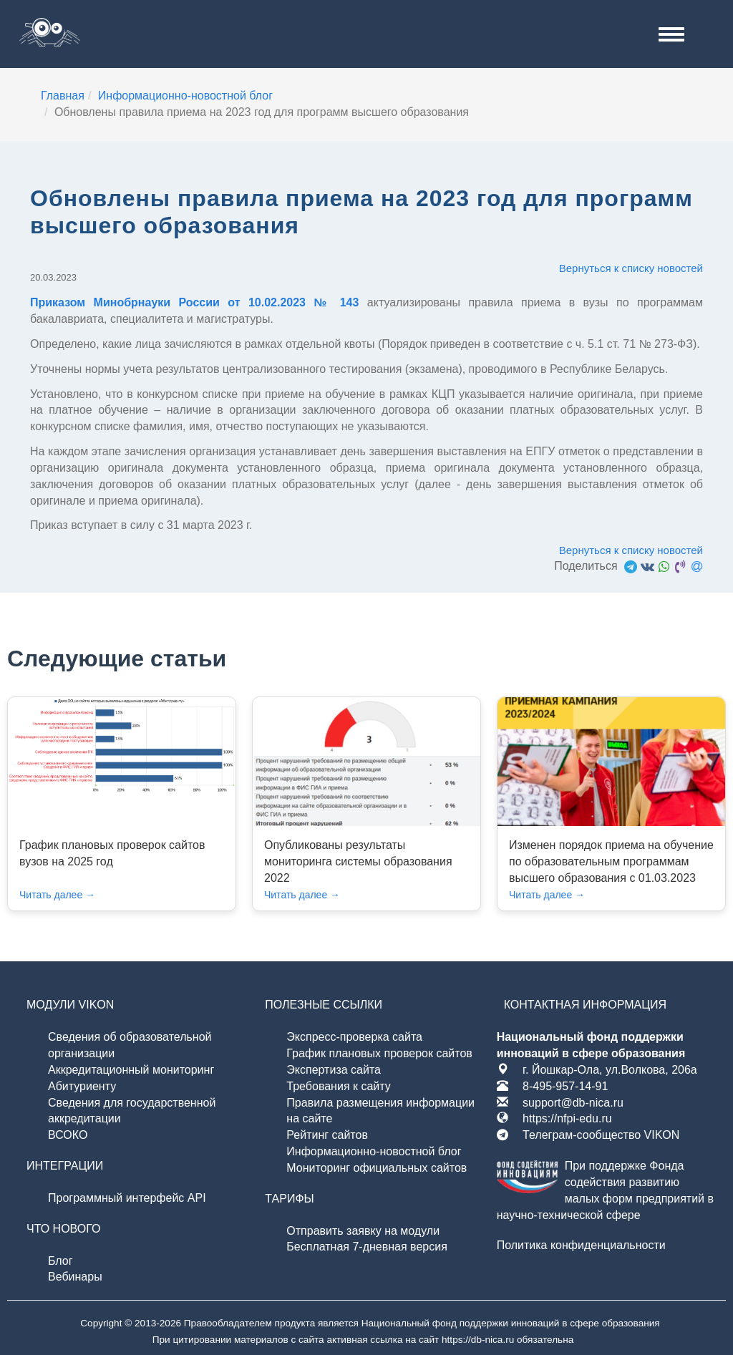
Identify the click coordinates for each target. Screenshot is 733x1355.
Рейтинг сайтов (327, 1135)
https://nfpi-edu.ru (567, 1118)
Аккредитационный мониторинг (131, 1070)
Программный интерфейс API (127, 1198)
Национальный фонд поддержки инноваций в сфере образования (510, 1323)
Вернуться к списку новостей (631, 268)
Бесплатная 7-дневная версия (366, 1246)
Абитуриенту (82, 1086)
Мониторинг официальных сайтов (376, 1168)
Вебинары (75, 1277)
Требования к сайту (338, 1086)
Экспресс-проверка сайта (354, 1037)
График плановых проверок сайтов (379, 1053)
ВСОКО (67, 1135)
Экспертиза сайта (333, 1070)
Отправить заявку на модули (363, 1231)
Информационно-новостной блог (373, 1151)
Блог (60, 1261)
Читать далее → (57, 894)
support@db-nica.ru (573, 1103)
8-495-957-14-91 (565, 1086)
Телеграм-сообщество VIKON (601, 1135)
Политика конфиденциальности (581, 1245)
